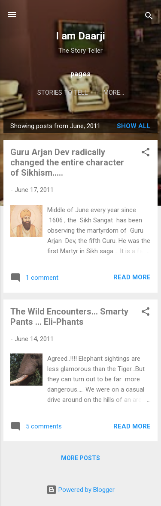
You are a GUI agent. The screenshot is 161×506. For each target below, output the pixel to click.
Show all (134, 126)
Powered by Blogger (80, 490)
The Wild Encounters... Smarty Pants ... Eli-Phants (69, 316)
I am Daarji (80, 36)
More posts (80, 458)
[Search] (149, 17)
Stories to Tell (62, 92)
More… (113, 92)
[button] (145, 153)
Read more (132, 277)
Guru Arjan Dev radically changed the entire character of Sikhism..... (67, 162)
